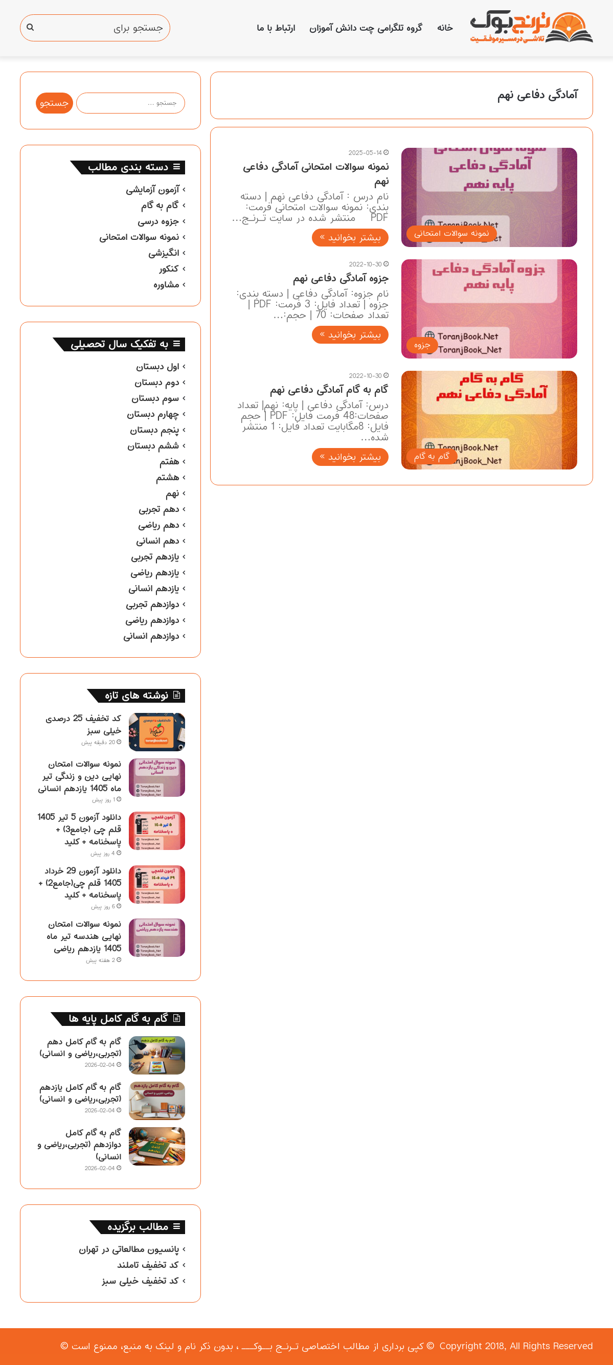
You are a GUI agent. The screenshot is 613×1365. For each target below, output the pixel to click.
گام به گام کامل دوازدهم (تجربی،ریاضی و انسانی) (79, 1145)
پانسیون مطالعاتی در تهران (129, 1249)
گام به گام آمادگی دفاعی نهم (329, 390)
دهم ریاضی (158, 525)
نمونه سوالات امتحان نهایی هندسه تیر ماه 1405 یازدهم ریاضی (84, 936)
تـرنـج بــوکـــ (270, 1346)
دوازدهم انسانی (151, 636)
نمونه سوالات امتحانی (139, 237)
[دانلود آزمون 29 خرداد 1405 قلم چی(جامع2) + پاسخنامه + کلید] (157, 884)
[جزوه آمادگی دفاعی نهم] (489, 309)
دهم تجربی (159, 509)
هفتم (169, 462)
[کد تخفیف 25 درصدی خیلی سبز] (157, 732)
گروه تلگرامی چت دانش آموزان (366, 28)
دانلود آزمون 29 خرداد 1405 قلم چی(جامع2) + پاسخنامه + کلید (79, 883)
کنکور (168, 269)
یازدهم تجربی (155, 557)
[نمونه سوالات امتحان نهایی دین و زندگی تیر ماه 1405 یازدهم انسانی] (157, 777)
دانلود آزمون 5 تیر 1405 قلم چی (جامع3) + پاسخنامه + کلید (79, 829)
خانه (445, 28)
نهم (172, 493)
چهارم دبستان (153, 414)
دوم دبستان (156, 382)
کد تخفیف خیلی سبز (140, 1281)
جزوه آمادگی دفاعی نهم (341, 278)
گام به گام (160, 205)
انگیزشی (163, 253)
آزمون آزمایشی (152, 190)
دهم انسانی (157, 541)
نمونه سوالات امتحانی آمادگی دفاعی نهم (316, 174)
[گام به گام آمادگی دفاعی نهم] (489, 420)
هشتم (167, 478)
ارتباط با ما (276, 28)
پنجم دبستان (154, 430)
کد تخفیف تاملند (148, 1265)
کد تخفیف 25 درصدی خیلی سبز (83, 724)
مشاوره (166, 285)
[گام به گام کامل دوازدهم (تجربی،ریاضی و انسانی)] (157, 1146)
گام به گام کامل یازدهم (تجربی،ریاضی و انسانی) (80, 1093)
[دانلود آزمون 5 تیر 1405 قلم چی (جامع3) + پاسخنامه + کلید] (157, 831)
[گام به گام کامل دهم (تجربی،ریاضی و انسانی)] (157, 1055)
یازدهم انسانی (153, 588)
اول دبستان (157, 367)
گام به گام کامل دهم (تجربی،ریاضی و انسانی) (80, 1048)
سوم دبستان (155, 398)
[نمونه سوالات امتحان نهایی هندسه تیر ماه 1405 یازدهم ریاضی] (157, 938)
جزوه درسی (158, 221)
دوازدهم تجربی (152, 604)
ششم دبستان (153, 446)
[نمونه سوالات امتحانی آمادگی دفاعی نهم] (489, 197)
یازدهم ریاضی (154, 573)
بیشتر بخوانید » (350, 237)
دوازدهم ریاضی (152, 620)
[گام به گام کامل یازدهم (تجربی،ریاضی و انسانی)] (157, 1101)
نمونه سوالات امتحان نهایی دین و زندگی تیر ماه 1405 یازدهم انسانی (79, 776)
